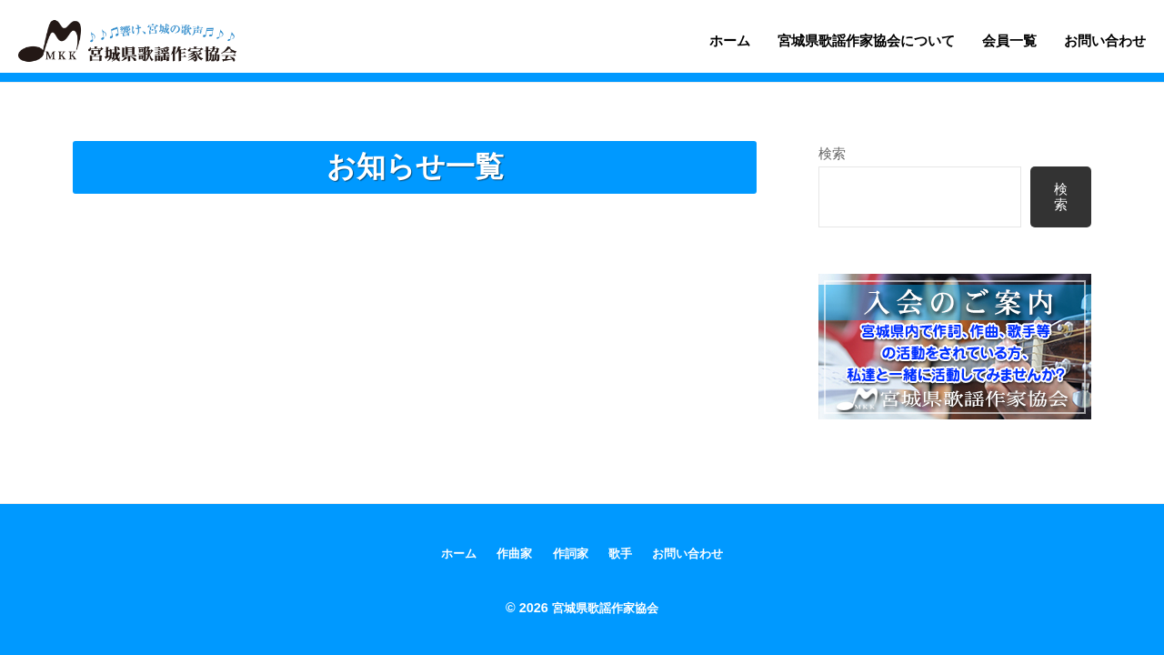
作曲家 (511, 554)
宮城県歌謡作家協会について (866, 40)
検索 (832, 153)
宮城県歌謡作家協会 (604, 607)
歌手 (621, 554)
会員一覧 (1009, 40)
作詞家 (569, 554)
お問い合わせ (1105, 40)
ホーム (729, 40)
